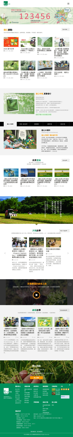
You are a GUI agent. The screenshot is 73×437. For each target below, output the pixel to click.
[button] (5, 264)
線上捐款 (36, 378)
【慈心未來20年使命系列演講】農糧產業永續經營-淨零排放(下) (44, 181)
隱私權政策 (33, 431)
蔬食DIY (45, 410)
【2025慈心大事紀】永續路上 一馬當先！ (27, 50)
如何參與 (45, 391)
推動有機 (27, 386)
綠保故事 (36, 389)
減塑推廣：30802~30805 (22, 427)
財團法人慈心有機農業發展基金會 (8, 392)
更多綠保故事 (64, 310)
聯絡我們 (18, 411)
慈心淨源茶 (27, 394)
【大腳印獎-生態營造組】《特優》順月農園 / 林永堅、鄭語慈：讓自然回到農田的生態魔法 (61, 52)
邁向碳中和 (18, 403)
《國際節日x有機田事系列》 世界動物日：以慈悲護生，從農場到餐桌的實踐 (11, 332)
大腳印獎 (36, 395)
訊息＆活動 (45, 393)
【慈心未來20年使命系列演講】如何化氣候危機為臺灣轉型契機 (27, 181)
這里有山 (26, 398)
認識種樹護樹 (46, 389)
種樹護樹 (45, 386)
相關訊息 (17, 391)
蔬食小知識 (45, 408)
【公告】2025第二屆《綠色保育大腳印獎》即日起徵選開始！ (45, 332)
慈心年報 (17, 395)
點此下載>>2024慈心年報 (43, 114)
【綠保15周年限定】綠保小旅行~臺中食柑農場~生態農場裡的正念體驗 (28, 332)
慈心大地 (17, 397)
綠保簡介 (36, 386)
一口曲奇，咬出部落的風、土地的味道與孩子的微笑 (44, 74)
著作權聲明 (39, 431)
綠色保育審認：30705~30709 (23, 425)
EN (62, 386)
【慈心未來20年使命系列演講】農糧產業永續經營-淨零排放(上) (61, 181)
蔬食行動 (45, 402)
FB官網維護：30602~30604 (22, 420)
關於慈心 (18, 386)
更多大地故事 (64, 230)
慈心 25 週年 (18, 401)
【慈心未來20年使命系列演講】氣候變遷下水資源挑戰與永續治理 (10, 181)
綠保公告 (36, 391)
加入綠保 (36, 393)
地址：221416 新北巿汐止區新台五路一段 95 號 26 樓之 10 (48, 418)
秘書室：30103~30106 (21, 416)
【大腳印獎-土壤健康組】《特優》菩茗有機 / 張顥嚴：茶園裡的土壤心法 (27, 75)
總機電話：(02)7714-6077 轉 (22, 414)
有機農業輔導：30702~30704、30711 (25, 423)
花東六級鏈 (27, 396)
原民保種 (26, 400)
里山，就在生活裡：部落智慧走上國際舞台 (44, 50)
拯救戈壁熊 (45, 395)
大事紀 (17, 393)
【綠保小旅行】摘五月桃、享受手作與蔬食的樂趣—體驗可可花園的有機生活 (62, 332)
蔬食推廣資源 (46, 412)
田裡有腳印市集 (37, 397)
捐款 (53, 405)
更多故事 (65, 160)
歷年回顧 (26, 402)
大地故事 (17, 399)
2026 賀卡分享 (8, 49)
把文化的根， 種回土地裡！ (61, 73)
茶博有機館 (27, 392)
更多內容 (54, 151)
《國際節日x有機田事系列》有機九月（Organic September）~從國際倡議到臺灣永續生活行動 (19, 253)
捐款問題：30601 (20, 418)
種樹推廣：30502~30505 (22, 422)
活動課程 (54, 386)
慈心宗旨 (17, 389)
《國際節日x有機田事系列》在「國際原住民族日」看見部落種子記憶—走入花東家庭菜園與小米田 (36, 253)
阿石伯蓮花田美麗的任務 (53, 250)
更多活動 (65, 29)
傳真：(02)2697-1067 (39, 416)
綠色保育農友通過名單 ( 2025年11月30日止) (10, 74)
